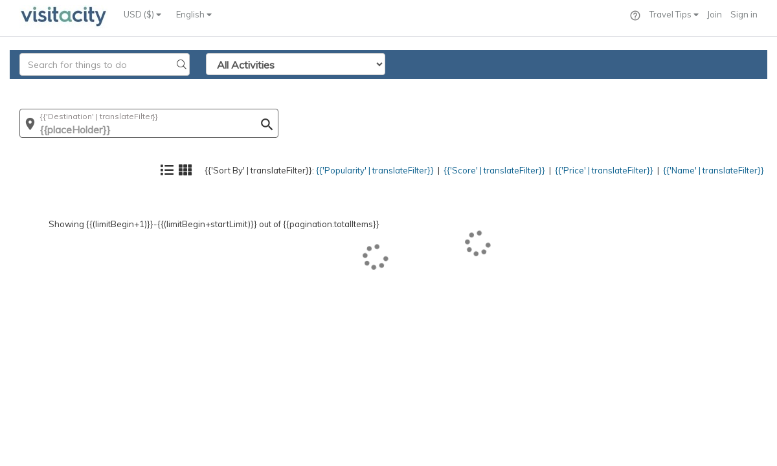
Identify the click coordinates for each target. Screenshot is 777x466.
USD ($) (142, 14)
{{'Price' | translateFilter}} (577, 88)
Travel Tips (674, 14)
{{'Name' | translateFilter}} (702, 88)
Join (714, 14)
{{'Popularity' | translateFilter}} (314, 88)
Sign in (744, 14)
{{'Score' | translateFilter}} (451, 88)
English (194, 14)
